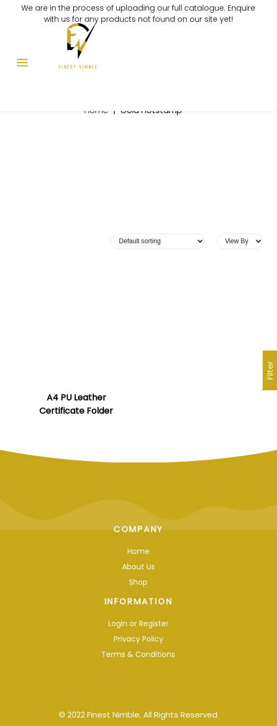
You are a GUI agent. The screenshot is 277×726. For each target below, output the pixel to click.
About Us (138, 566)
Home (138, 551)
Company (139, 529)
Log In (214, 58)
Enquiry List (232, 58)
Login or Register (138, 623)
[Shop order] (157, 241)
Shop (138, 582)
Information (139, 601)
